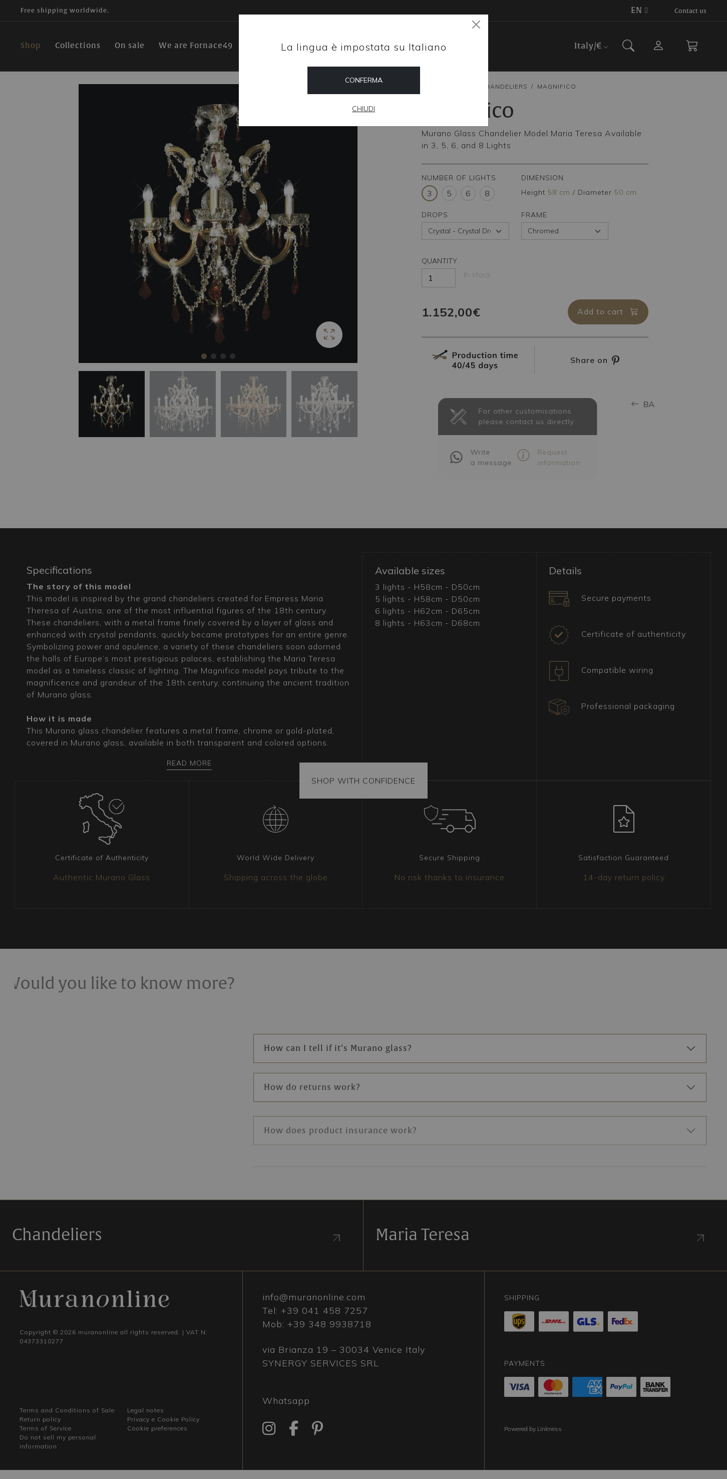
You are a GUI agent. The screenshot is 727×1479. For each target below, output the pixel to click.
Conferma (364, 80)
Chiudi (363, 108)
